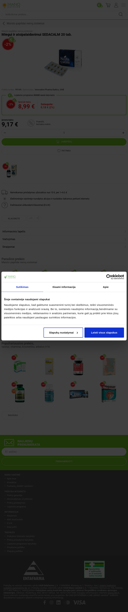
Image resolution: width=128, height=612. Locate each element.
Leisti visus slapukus (104, 332)
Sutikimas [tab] (22, 286)
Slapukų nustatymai (63, 332)
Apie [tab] (106, 286)
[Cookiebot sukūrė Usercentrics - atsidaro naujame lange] (109, 277)
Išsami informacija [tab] (64, 286)
